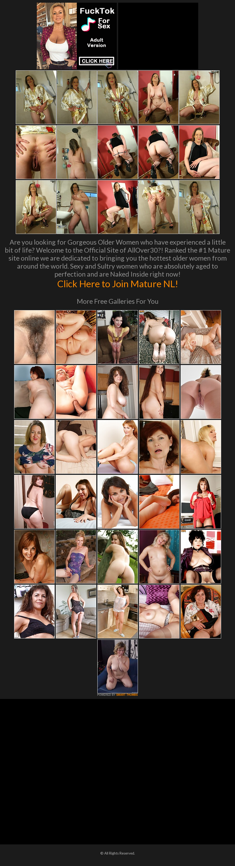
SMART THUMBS (127, 694)
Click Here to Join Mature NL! (117, 283)
